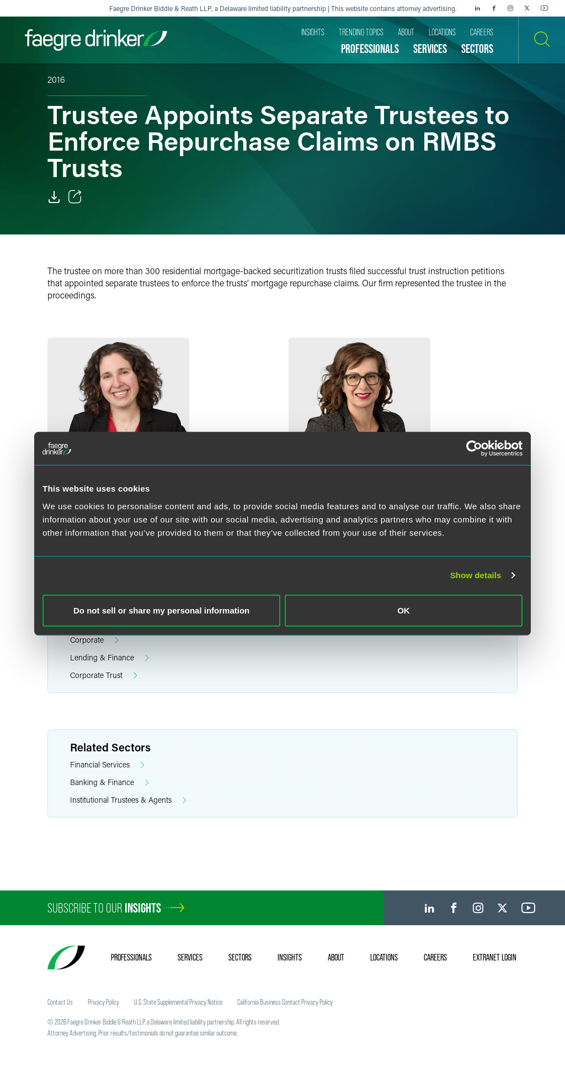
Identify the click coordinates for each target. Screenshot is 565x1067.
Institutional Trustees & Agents (128, 800)
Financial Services (107, 765)
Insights (290, 957)
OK (403, 610)
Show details (476, 575)
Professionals (131, 957)
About (336, 957)
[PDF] (54, 197)
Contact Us (60, 1001)
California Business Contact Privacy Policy (285, 1001)
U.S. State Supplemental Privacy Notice (178, 1001)
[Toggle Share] (75, 197)
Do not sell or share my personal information (161, 610)
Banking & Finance (109, 782)
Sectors (240, 957)
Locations (384, 957)
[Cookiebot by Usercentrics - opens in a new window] (474, 448)
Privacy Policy (103, 1001)
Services (190, 957)
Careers (435, 957)
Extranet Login (494, 957)
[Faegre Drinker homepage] (96, 40)
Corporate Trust (103, 675)
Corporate (94, 640)
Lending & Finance (109, 658)
